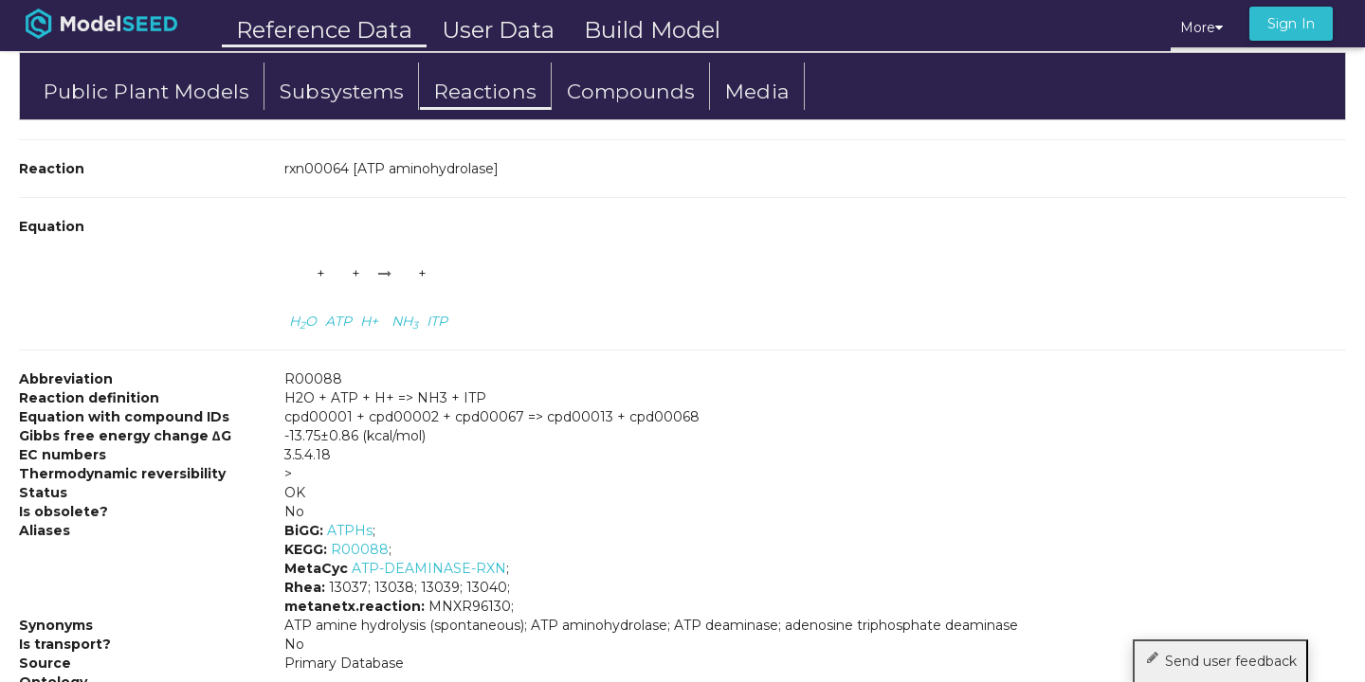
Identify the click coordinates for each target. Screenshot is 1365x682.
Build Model (652, 30)
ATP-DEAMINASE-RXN (429, 568)
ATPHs (350, 530)
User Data (498, 30)
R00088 (360, 549)
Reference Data (324, 30)
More (1201, 27)
